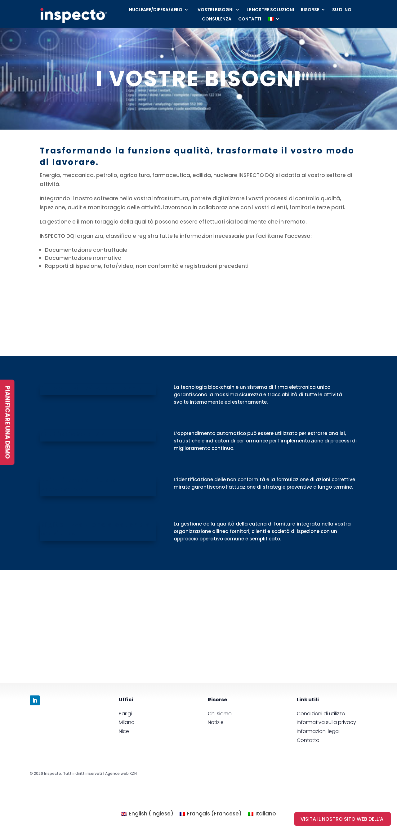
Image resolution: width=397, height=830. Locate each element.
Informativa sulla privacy (326, 722)
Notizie (216, 722)
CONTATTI (249, 19)
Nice (124, 731)
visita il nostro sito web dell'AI (343, 819)
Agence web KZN (121, 773)
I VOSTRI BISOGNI (214, 10)
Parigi (125, 713)
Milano (127, 722)
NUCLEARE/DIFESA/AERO (155, 10)
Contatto (308, 740)
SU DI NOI (342, 10)
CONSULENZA (216, 19)
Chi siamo (220, 713)
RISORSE (310, 10)
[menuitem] (274, 20)
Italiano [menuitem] (266, 813)
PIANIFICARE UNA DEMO (7, 422)
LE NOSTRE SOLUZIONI (270, 10)
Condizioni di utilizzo (321, 713)
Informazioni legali (319, 731)
